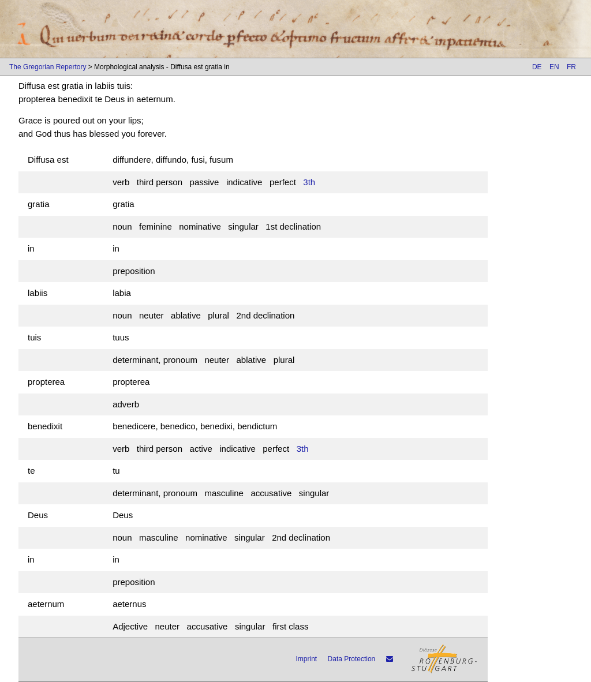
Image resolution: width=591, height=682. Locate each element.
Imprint (306, 659)
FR (571, 67)
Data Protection (352, 659)
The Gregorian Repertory (47, 67)
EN (554, 67)
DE (537, 67)
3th (309, 182)
